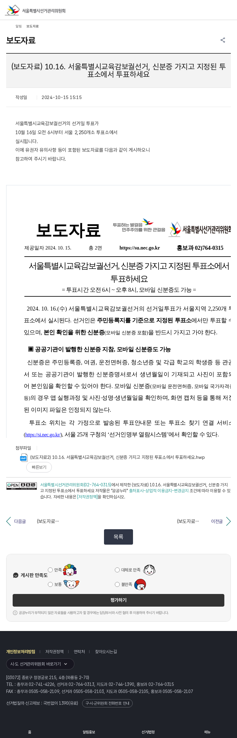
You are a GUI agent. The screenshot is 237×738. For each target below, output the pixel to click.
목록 (118, 537)
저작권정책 (54, 651)
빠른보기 (39, 467)
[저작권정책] (87, 496)
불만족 (126, 584)
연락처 (79, 651)
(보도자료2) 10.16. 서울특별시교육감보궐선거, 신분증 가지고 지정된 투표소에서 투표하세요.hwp (112, 457)
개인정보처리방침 (20, 651)
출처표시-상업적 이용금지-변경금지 (159, 490)
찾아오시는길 (106, 651)
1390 (64, 703)
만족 (57, 569)
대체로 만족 (130, 569)
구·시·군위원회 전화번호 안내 (107, 703)
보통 (57, 584)
